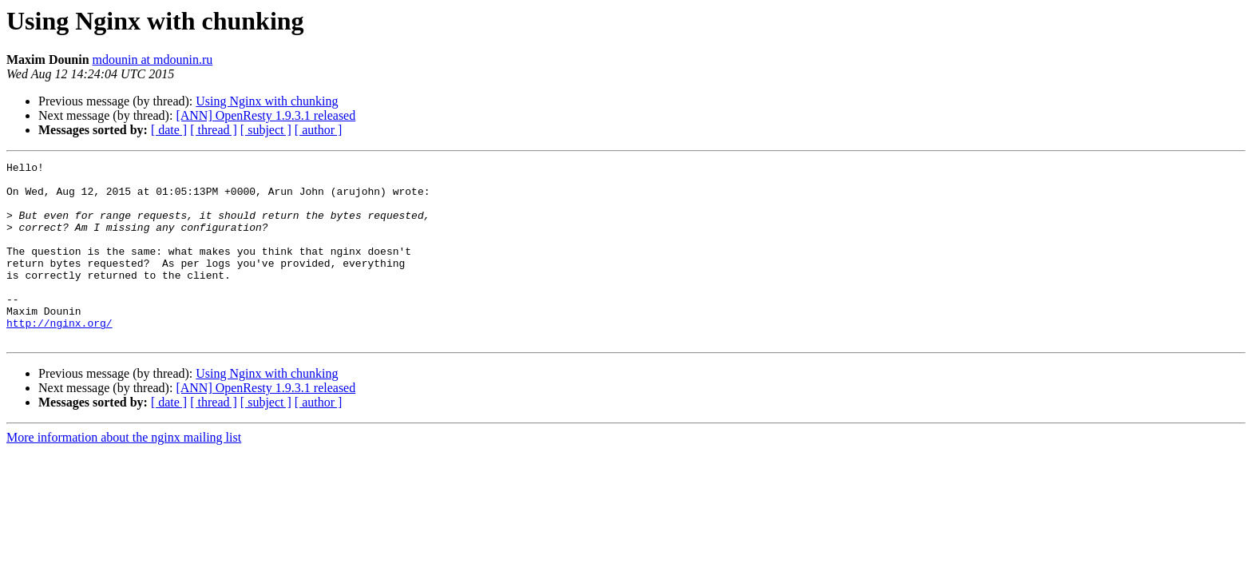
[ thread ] (213, 130)
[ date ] (169, 130)
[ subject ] (265, 130)
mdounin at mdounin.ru (153, 59)
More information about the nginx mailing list (123, 473)
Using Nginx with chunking (267, 101)
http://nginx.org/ (59, 356)
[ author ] (319, 130)
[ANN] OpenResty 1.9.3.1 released (265, 115)
